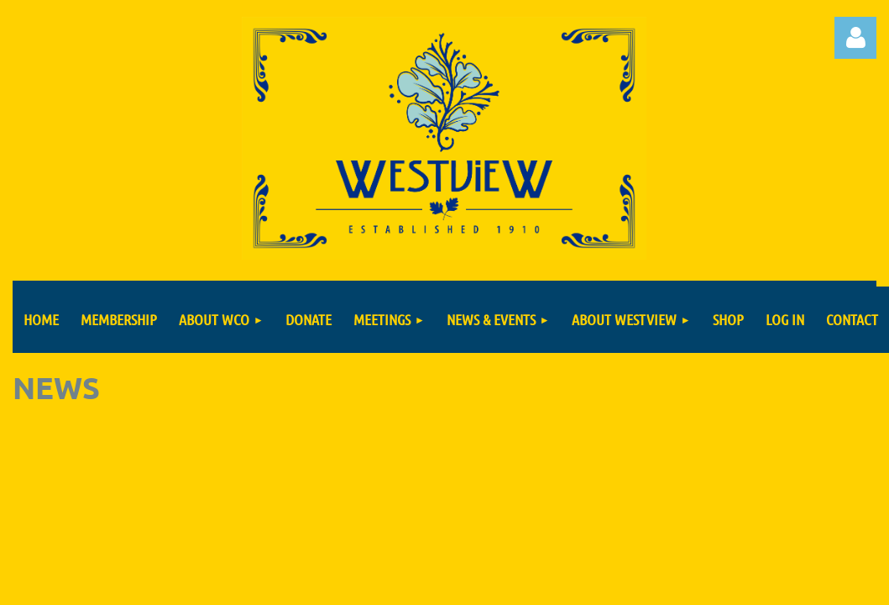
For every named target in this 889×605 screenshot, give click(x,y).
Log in (855, 38)
